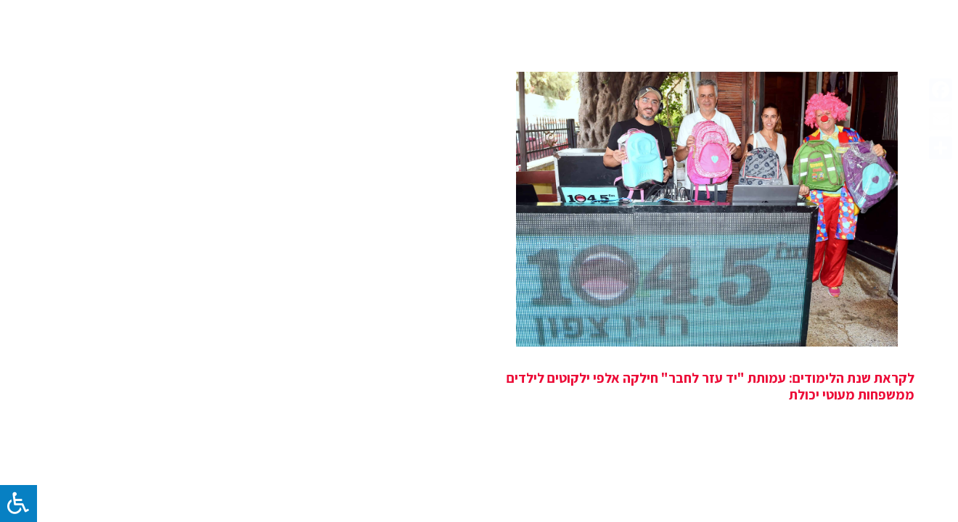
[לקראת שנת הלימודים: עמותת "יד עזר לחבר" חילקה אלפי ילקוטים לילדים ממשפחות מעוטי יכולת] (707, 209)
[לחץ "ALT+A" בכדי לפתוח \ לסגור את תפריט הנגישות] (18, 503)
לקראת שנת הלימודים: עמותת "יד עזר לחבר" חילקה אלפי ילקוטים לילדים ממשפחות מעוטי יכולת (710, 386)
